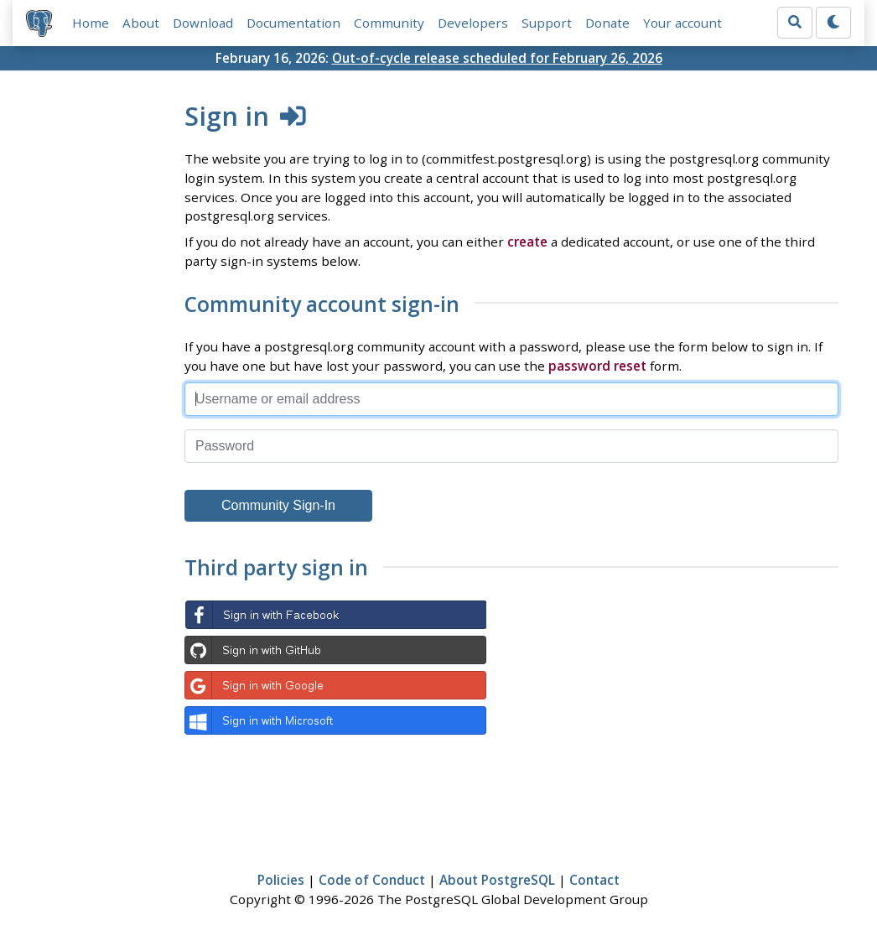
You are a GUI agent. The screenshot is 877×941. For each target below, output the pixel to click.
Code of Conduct (372, 879)
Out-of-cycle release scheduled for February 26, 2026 (497, 57)
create (527, 241)
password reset (597, 365)
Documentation (293, 22)
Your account (682, 22)
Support (547, 22)
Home (90, 22)
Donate (607, 22)
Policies (280, 879)
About (140, 22)
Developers (473, 22)
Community (389, 22)
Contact (594, 879)
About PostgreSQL (497, 879)
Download (203, 22)
